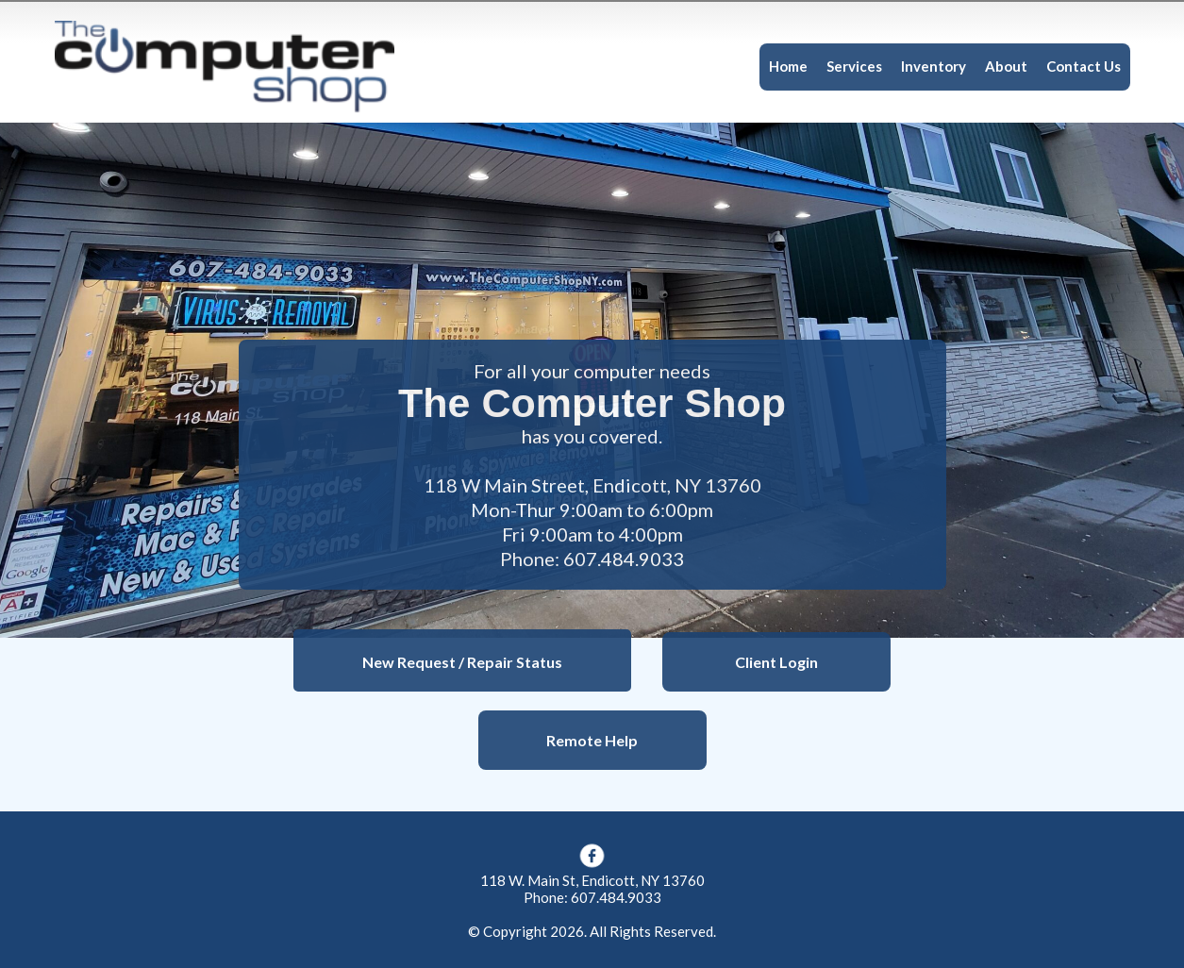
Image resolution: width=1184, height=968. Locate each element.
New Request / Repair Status (462, 662)
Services (854, 66)
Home (788, 66)
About (1006, 66)
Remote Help (592, 740)
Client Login (776, 662)
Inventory (933, 66)
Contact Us (1083, 66)
